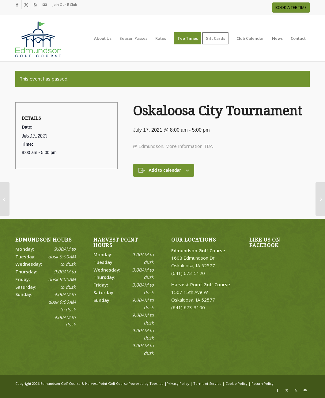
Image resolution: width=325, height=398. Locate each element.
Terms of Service (207, 383)
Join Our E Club (64, 4)
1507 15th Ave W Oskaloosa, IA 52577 (200, 292)
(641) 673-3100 (188, 307)
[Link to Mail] (44, 4)
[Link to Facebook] (17, 4)
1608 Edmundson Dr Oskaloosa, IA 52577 (198, 258)
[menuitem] (63, 4)
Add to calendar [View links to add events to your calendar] (165, 170)
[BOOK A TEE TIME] (291, 7)
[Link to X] (26, 4)
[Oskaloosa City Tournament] (320, 199)
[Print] (38, 41)
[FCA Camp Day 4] (4, 199)
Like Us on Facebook (264, 242)
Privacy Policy (178, 383)
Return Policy (262, 383)
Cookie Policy (236, 383)
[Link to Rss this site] (35, 4)
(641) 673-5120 (188, 273)
